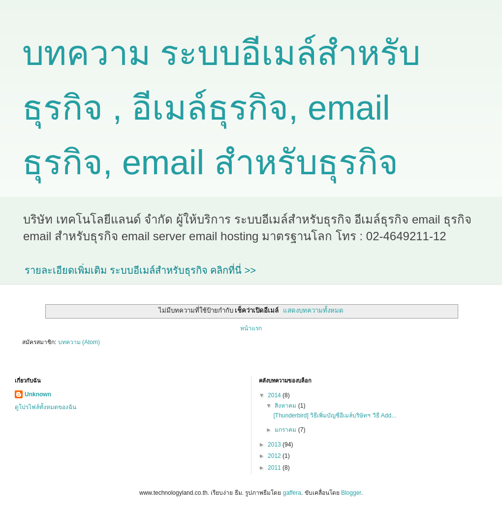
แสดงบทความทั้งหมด (313, 310)
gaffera (292, 492)
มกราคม (286, 429)
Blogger (351, 492)
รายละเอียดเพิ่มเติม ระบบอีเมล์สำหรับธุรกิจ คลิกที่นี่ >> (140, 270)
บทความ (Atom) (79, 342)
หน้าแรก (251, 328)
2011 (275, 467)
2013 (275, 444)
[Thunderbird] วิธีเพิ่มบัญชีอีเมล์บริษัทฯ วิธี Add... (334, 415)
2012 (275, 455)
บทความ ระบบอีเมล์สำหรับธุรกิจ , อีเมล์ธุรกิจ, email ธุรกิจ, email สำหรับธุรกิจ (221, 108)
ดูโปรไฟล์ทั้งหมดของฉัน (45, 407)
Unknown (38, 394)
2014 (275, 395)
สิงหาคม (286, 405)
